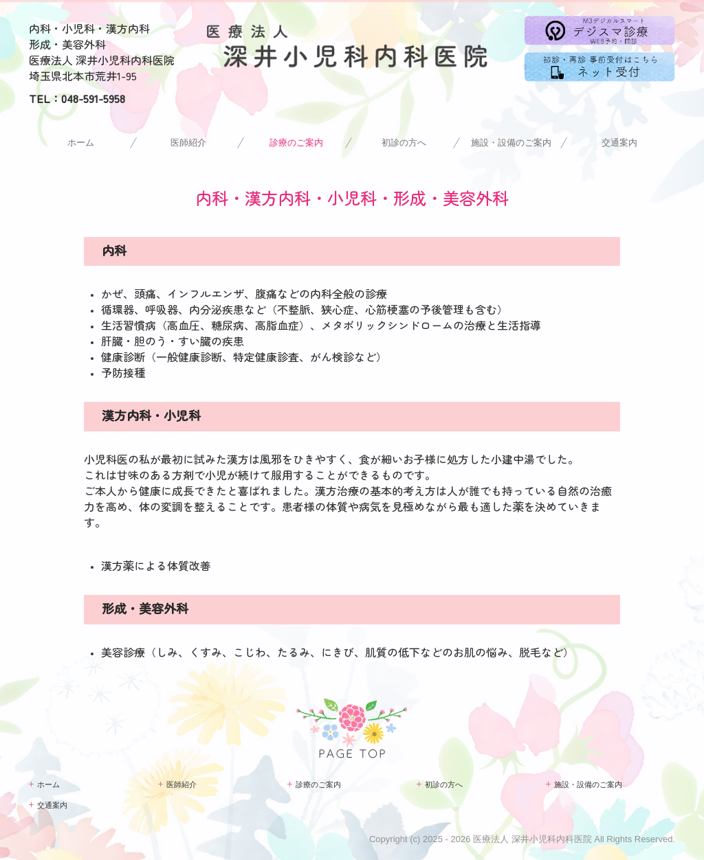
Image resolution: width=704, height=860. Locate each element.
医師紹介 (188, 142)
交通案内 (619, 142)
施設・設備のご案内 (511, 142)
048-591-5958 (93, 98)
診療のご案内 (296, 142)
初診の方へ (404, 142)
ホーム (80, 142)
